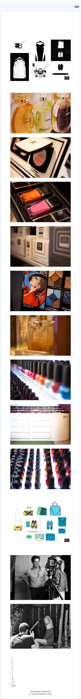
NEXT (14, 686)
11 (13, 681)
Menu (77, 7)
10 (13, 679)
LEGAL (49, 694)
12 (13, 683)
